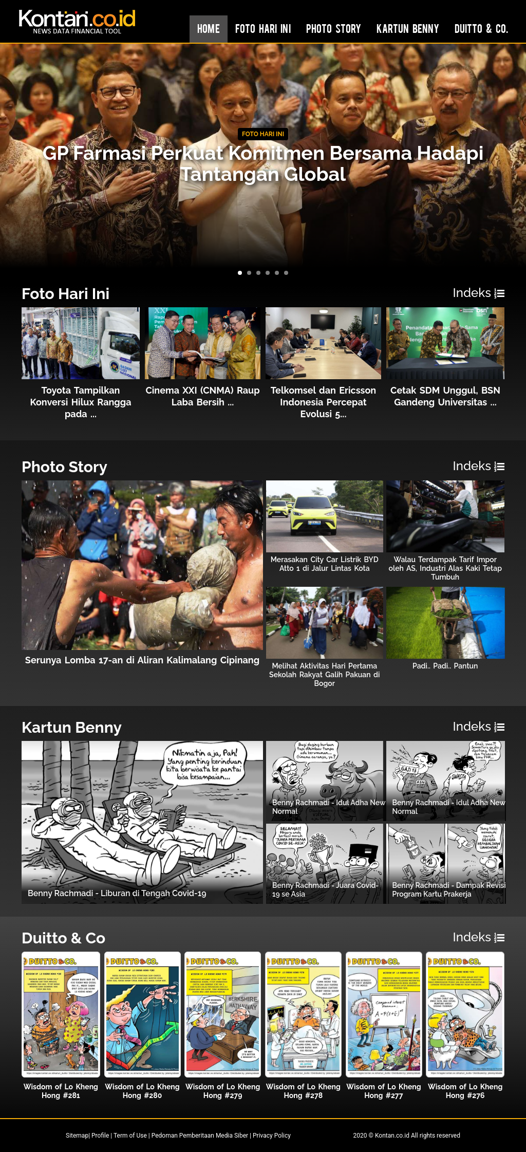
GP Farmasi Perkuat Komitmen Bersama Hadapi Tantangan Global (263, 163)
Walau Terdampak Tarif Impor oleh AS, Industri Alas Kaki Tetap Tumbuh (445, 568)
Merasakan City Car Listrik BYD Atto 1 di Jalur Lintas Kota (325, 563)
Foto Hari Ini (263, 28)
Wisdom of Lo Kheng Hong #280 (142, 1091)
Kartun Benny (408, 28)
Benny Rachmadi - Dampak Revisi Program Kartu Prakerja (449, 889)
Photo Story (333, 28)
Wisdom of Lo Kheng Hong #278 (303, 1091)
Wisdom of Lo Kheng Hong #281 (61, 1091)
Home (208, 28)
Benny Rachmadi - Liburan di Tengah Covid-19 (117, 893)
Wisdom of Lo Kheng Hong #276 (465, 1091)
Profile (100, 1135)
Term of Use (130, 1135)
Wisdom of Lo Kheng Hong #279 (222, 1091)
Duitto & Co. (481, 28)
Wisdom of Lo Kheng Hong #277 (383, 1091)
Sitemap (77, 1135)
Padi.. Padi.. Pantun (445, 666)
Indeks (478, 292)
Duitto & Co (63, 938)
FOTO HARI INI (263, 134)
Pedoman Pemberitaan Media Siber (200, 1135)
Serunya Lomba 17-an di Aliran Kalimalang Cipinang (142, 660)
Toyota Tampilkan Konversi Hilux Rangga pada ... (80, 402)
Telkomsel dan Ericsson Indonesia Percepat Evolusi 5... (323, 402)
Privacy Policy (272, 1135)
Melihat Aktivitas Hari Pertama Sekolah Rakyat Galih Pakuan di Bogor (324, 675)
